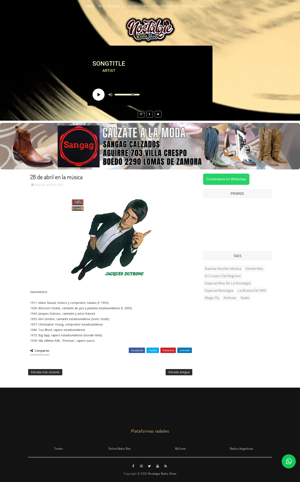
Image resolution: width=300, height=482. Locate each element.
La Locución (137, 6)
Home (90, 6)
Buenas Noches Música (223, 268)
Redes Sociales (162, 6)
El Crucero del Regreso (223, 276)
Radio (245, 297)
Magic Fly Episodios (196, 6)
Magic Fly (212, 297)
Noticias (230, 297)
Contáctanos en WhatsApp (226, 179)
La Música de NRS (252, 290)
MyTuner (180, 448)
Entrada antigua (179, 372)
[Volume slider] (127, 94)
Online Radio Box (120, 448)
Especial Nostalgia (219, 290)
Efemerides (254, 268)
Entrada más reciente (45, 372)
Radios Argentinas (241, 448)
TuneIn (58, 448)
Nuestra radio (109, 6)
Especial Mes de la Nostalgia (228, 283)
